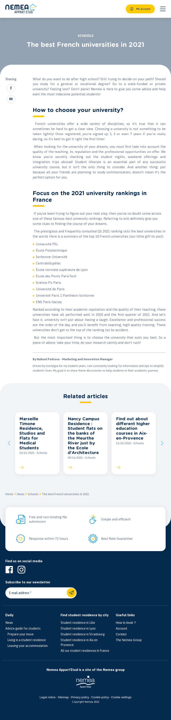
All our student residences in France (85, 650)
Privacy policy (80, 697)
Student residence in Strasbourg (83, 634)
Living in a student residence (25, 640)
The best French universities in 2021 (65, 494)
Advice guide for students (23, 628)
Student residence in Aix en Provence (79, 642)
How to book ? (126, 622)
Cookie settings (121, 697)
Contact (121, 634)
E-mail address (19, 593)
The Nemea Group (129, 640)
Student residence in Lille (78, 622)
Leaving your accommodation (26, 646)
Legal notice (48, 697)
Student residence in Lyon (78, 628)
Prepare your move (19, 634)
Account (121, 628)
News (20, 494)
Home (9, 494)
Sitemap (63, 697)
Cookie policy (100, 697)
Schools (33, 494)
